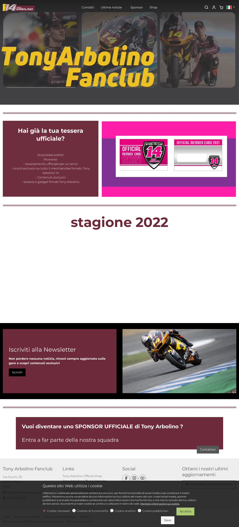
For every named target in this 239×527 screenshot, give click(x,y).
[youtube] (142, 478)
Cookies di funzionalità (92, 511)
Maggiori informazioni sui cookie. (160, 503)
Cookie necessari (58, 511)
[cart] (221, 7)
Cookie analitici (125, 511)
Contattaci (182, 444)
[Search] (206, 7)
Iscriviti (17, 372)
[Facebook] (126, 478)
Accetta (185, 511)
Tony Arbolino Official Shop (82, 476)
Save (167, 520)
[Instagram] (134, 478)
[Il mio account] (214, 7)
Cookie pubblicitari (155, 511)
